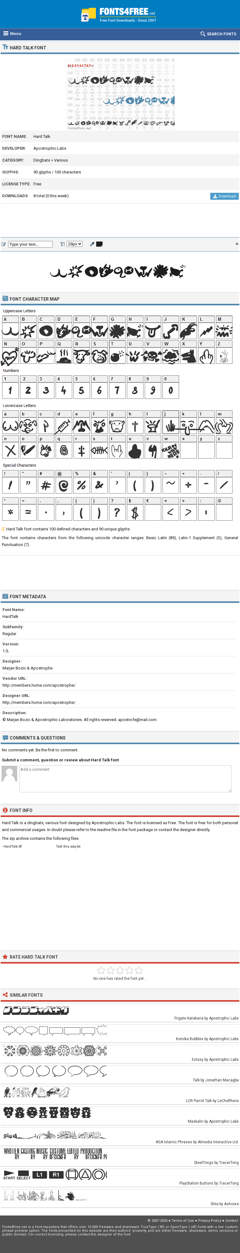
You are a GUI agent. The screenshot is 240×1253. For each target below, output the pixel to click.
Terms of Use (183, 1221)
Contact (231, 1221)
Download (224, 196)
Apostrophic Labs (49, 148)
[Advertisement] (120, 221)
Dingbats (41, 160)
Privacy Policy (209, 1221)
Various (61, 160)
